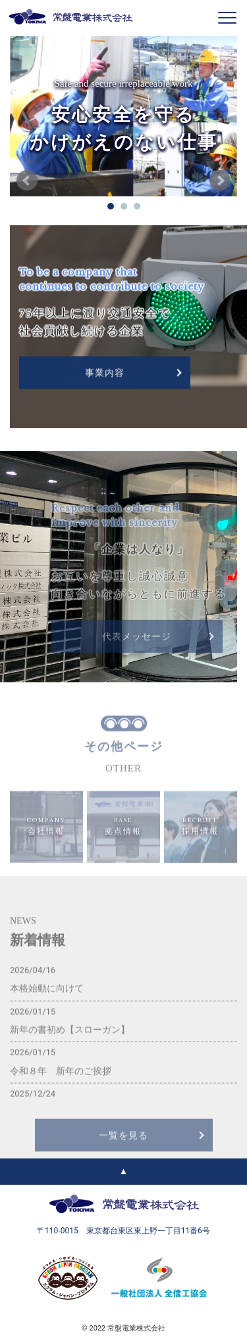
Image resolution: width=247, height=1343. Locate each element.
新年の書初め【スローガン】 (70, 1046)
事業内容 (104, 374)
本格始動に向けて (47, 1005)
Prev (27, 180)
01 (110, 206)
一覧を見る (123, 1152)
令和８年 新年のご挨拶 (60, 1087)
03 (137, 206)
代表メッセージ (136, 647)
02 (124, 206)
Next (220, 180)
